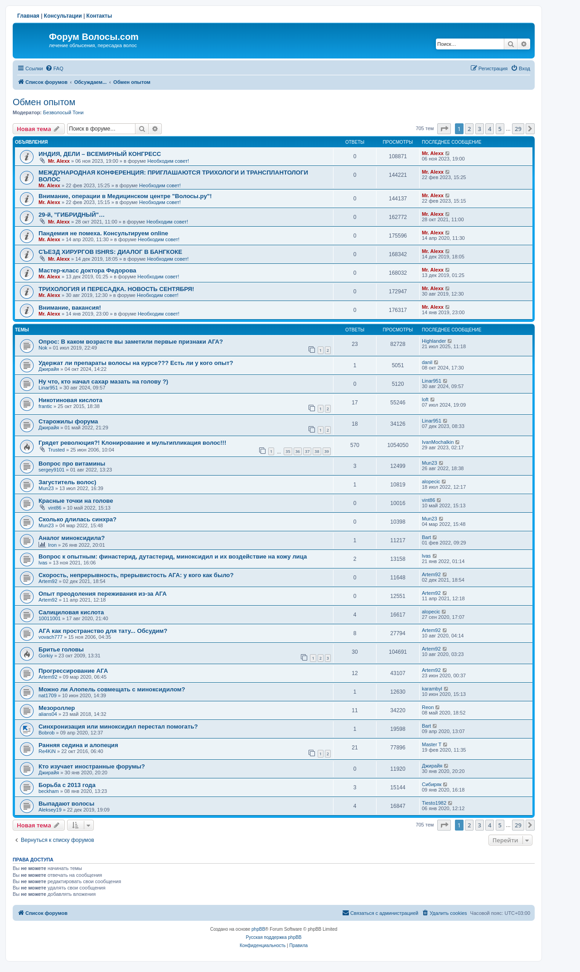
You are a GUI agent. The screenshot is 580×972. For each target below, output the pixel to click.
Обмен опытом (44, 102)
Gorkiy (46, 655)
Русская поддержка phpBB (273, 937)
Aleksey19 (50, 809)
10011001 (50, 618)
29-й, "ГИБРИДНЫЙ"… (72, 214)
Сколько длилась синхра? (77, 519)
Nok (43, 347)
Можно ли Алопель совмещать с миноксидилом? (112, 689)
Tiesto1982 (434, 803)
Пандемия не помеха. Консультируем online (103, 233)
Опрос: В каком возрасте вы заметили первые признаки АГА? (131, 341)
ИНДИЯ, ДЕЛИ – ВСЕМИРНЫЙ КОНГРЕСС (100, 154)
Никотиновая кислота (70, 400)
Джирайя (49, 369)
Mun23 (429, 463)
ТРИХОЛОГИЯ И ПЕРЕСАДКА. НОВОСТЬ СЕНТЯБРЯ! (116, 289)
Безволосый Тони (63, 112)
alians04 (48, 714)
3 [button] (479, 129)
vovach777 (51, 637)
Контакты (99, 16)
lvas (43, 562)
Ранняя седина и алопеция (78, 745)
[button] (444, 128)
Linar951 (48, 387)
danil (427, 362)
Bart (426, 537)
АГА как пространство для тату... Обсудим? (103, 630)
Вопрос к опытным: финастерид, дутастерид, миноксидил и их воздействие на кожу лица (173, 556)
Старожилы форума (68, 421)
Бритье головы (61, 649)
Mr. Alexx (59, 161)
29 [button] (518, 129)
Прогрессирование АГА (73, 670)
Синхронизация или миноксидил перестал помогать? (118, 726)
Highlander (434, 341)
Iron (52, 545)
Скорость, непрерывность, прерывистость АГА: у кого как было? (136, 575)
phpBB (258, 929)
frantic (45, 406)
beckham (49, 791)
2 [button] (469, 129)
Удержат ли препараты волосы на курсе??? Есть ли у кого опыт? (136, 363)
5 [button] (500, 129)
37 (307, 451)
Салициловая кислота (71, 612)
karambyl (432, 688)
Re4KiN (47, 751)
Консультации (63, 16)
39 (326, 451)
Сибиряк (431, 784)
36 (297, 451)
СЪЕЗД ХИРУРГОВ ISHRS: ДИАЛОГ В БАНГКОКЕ (110, 251)
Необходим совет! (168, 161)
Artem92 (48, 581)
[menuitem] (54, 68)
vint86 (54, 507)
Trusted (56, 449)
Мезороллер (57, 708)
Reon (428, 707)
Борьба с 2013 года (67, 785)
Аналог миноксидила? (72, 538)
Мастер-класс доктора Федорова (87, 270)
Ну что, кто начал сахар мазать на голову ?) (103, 381)
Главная (28, 16)
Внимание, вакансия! (70, 307)
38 (316, 451)
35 (287, 451)
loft (425, 399)
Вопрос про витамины (72, 463)
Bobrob (46, 732)
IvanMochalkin (438, 442)
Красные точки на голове (76, 500)
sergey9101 (52, 469)
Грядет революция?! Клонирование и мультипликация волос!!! (132, 442)
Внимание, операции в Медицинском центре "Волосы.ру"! (125, 196)
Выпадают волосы (66, 803)
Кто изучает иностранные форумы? (92, 766)
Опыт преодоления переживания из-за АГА (103, 593)
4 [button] (489, 129)
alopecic (431, 481)
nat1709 (48, 695)
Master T (431, 744)
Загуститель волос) (67, 482)
